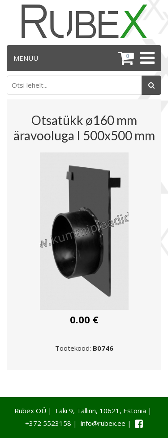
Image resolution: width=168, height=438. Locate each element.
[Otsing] (151, 85)
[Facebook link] (139, 423)
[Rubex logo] (84, 21)
